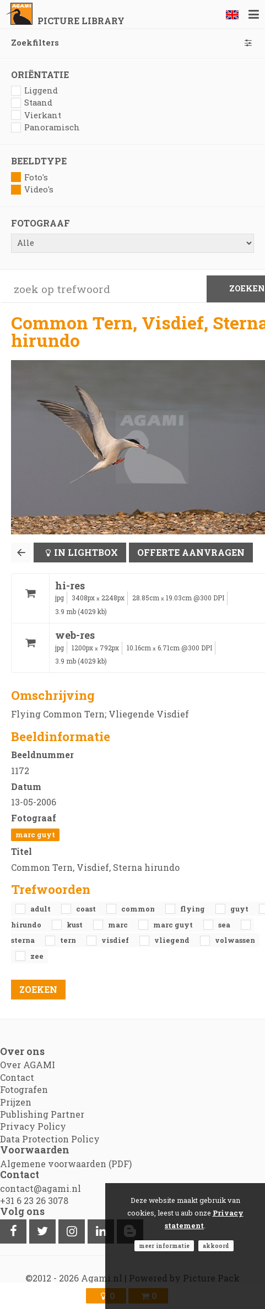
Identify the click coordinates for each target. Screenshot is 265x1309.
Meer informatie (164, 1246)
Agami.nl (101, 1278)
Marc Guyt (35, 834)
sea (225, 924)
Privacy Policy (33, 1126)
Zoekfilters (132, 42)
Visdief (116, 940)
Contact (17, 1077)
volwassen (235, 940)
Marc (118, 924)
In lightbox (86, 552)
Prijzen (15, 1102)
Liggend (34, 90)
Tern (69, 940)
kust (75, 924)
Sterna (23, 940)
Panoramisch (45, 127)
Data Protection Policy (50, 1139)
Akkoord (216, 1246)
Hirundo (27, 924)
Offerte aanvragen (191, 552)
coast (87, 908)
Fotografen (24, 1089)
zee (37, 956)
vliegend (172, 940)
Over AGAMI (27, 1064)
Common (138, 908)
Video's (32, 189)
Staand (31, 102)
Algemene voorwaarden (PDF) (66, 1163)
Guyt (240, 908)
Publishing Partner (42, 1114)
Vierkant (36, 115)
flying (193, 908)
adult (41, 908)
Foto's (29, 177)
